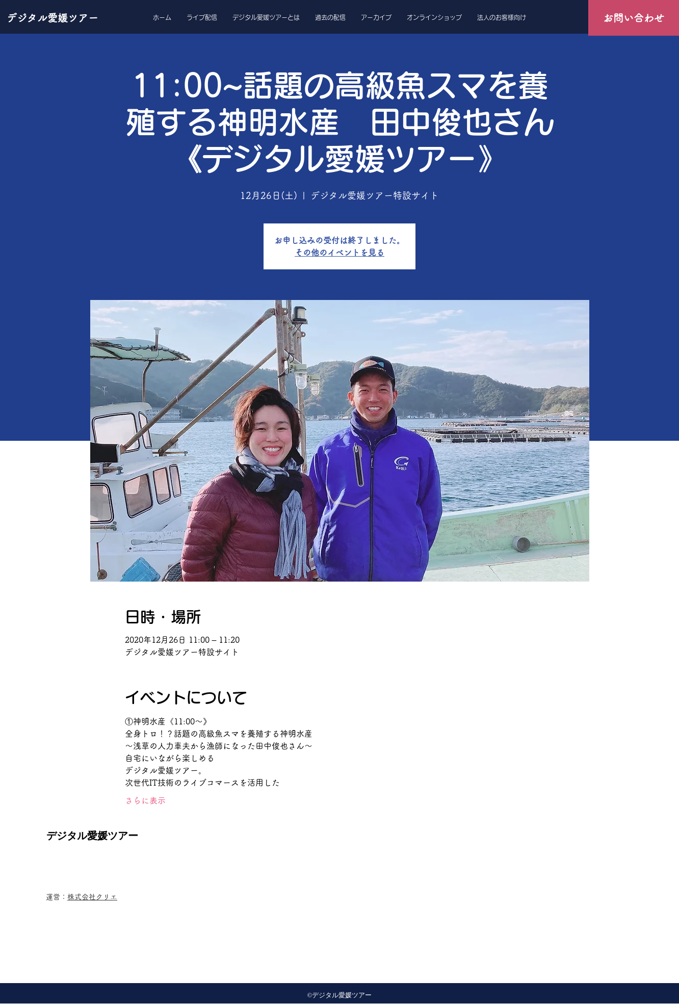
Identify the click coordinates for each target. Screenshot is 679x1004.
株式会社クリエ (92, 896)
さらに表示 (145, 800)
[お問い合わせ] (633, 18)
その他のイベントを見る (339, 252)
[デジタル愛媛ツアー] (53, 18)
